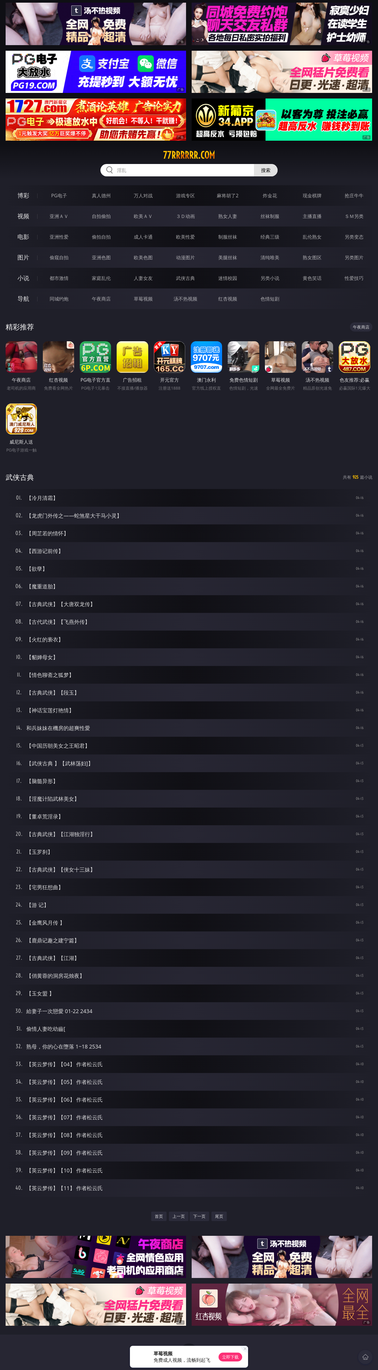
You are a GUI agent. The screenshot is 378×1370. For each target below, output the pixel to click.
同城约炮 (59, 299)
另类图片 (354, 257)
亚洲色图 (101, 257)
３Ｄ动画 (185, 216)
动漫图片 (185, 257)
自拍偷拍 (101, 216)
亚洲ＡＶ (59, 216)
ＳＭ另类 (354, 216)
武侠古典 (185, 278)
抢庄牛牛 (354, 195)
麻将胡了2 (227, 195)
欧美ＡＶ (143, 216)
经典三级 (269, 237)
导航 (23, 299)
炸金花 (270, 195)
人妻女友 (143, 278)
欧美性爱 (185, 237)
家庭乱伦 (101, 278)
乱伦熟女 (312, 237)
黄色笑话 (312, 278)
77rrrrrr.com (189, 155)
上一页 (178, 1216)
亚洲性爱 (59, 237)
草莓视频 (143, 299)
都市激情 (59, 278)
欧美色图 (143, 257)
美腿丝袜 (227, 257)
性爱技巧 (354, 278)
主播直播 (312, 216)
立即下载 (230, 1357)
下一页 (199, 1216)
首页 (159, 1216)
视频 (23, 216)
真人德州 (101, 195)
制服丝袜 (227, 237)
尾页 (219, 1216)
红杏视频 (227, 299)
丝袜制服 (269, 216)
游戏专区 (185, 195)
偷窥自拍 (59, 257)
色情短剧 (269, 299)
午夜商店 (101, 299)
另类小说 (269, 278)
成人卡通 (143, 237)
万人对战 (143, 195)
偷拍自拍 (101, 237)
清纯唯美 (269, 257)
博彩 (23, 195)
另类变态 (354, 237)
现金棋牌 (312, 195)
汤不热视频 (185, 299)
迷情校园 (227, 278)
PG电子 (59, 195)
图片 (23, 257)
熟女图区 (312, 257)
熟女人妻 (227, 216)
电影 (23, 237)
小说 (23, 278)
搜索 (266, 170)
